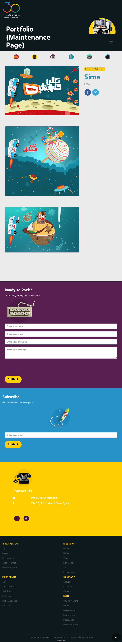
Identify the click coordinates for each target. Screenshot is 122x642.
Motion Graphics (9, 567)
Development (8, 558)
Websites (6, 591)
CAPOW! (6, 605)
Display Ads (68, 619)
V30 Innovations (70, 600)
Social (66, 567)
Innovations (68, 572)
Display (66, 548)
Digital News (69, 615)
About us (67, 581)
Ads (4, 548)
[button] (13, 379)
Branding (6, 596)
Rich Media (68, 562)
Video (65, 558)
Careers (67, 591)
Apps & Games (9, 562)
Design (5, 553)
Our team (67, 586)
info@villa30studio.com (44, 497)
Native (66, 553)
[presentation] (23, 365)
